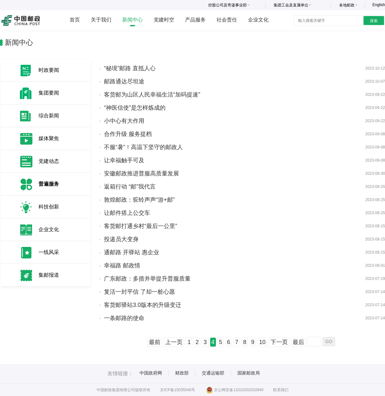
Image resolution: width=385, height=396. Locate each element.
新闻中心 (132, 19)
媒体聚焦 (48, 138)
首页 (75, 19)
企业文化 (258, 19)
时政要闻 (48, 70)
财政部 (182, 372)
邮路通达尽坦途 (124, 81)
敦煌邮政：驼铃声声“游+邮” (139, 200)
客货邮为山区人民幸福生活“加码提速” (152, 94)
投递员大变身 (121, 239)
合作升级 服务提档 (128, 134)
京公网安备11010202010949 (234, 390)
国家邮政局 (248, 372)
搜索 (374, 21)
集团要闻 (48, 93)
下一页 (279, 342)
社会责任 (227, 19)
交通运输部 (213, 372)
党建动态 (48, 161)
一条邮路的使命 (124, 318)
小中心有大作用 (124, 121)
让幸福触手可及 (124, 160)
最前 (154, 342)
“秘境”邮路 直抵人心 (130, 68)
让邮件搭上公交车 (127, 213)
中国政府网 (151, 372)
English (378, 5)
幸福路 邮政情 (122, 265)
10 (262, 342)
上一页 (174, 342)
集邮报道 (48, 275)
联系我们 (280, 390)
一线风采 (48, 252)
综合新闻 (48, 115)
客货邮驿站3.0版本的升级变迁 (142, 305)
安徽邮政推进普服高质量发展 (141, 173)
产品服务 (195, 19)
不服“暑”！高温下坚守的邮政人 (143, 147)
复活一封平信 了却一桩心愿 (139, 292)
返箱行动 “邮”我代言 (130, 186)
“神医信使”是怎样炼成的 (135, 108)
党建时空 (164, 19)
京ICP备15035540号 (177, 390)
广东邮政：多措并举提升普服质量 (147, 278)
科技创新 (48, 206)
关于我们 (101, 19)
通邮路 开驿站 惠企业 (131, 252)
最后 (298, 342)
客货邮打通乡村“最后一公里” (140, 226)
